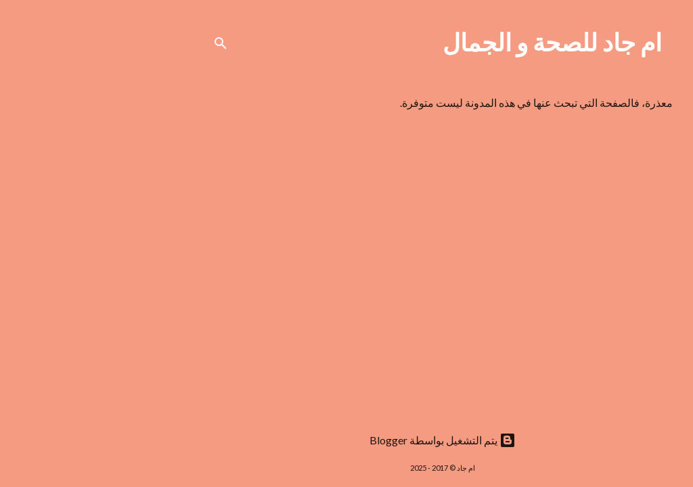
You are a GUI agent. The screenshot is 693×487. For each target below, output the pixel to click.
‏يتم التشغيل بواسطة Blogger (346, 440)
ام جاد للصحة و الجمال (456, 42)
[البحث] (124, 43)
